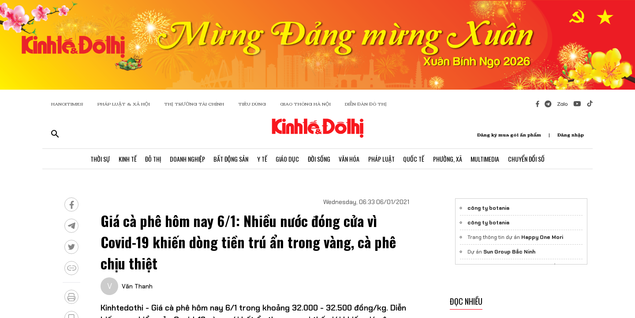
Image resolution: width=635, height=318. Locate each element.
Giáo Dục (287, 158)
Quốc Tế (414, 158)
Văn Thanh (137, 286)
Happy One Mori (542, 237)
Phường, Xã (448, 158)
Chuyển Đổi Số (527, 158)
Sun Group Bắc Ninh (509, 251)
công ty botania (488, 208)
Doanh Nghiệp (186, 158)
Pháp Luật (382, 158)
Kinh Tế (126, 158)
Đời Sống (319, 158)
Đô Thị (152, 158)
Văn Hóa (349, 158)
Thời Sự (98, 158)
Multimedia (486, 158)
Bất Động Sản (230, 158)
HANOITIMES (67, 104)
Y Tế (262, 158)
